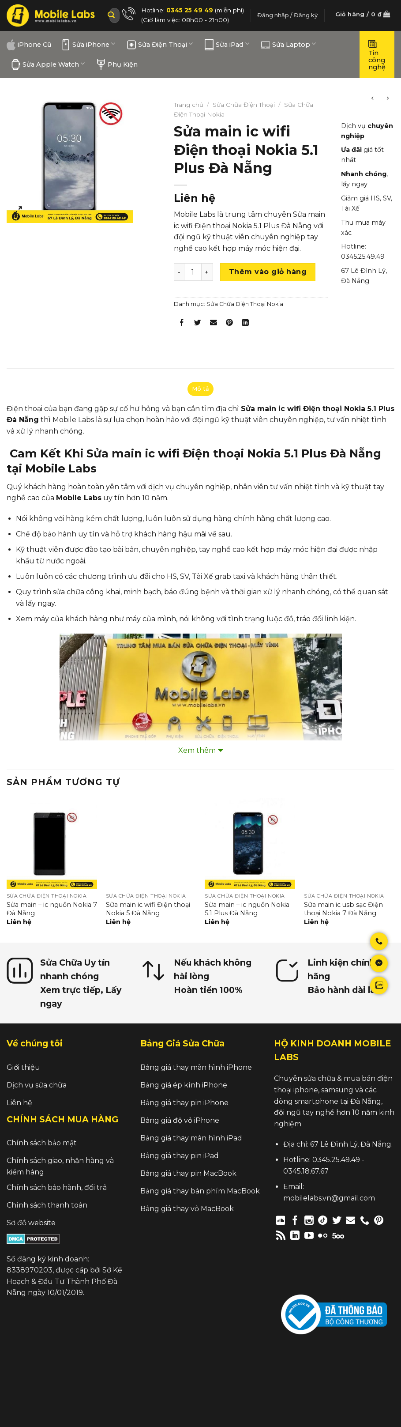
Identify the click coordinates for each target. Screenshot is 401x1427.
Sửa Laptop (288, 44)
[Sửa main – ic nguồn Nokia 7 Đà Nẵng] (52, 843)
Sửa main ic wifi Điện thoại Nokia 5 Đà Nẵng (148, 909)
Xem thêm (197, 750)
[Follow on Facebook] (295, 1220)
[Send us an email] (350, 1220)
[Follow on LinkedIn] (295, 1235)
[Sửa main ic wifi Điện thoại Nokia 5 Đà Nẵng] (151, 843)
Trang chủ (188, 104)
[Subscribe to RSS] (280, 1235)
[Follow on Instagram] (309, 1220)
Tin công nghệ (377, 54)
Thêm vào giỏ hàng (268, 272)
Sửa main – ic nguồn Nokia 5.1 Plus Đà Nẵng (247, 909)
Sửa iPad (227, 44)
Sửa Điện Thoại (160, 44)
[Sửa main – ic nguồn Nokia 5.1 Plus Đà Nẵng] (250, 843)
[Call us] (364, 1220)
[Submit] (111, 15)
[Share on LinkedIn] (245, 324)
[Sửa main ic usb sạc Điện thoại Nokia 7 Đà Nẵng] (349, 843)
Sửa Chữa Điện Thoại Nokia (244, 304)
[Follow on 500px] (338, 1235)
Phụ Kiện (117, 64)
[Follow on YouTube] (309, 1235)
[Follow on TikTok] (322, 1220)
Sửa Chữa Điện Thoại (244, 104)
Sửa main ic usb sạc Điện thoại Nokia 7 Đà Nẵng (343, 909)
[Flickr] (322, 1235)
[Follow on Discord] (280, 1220)
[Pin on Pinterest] (229, 324)
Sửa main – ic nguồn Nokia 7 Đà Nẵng (52, 909)
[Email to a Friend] (213, 324)
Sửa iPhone (88, 44)
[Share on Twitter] (197, 324)
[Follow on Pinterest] (378, 1220)
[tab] (200, 389)
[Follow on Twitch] (353, 1235)
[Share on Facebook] (181, 324)
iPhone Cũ (29, 44)
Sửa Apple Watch (48, 64)
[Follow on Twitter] (336, 1220)
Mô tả (200, 388)
